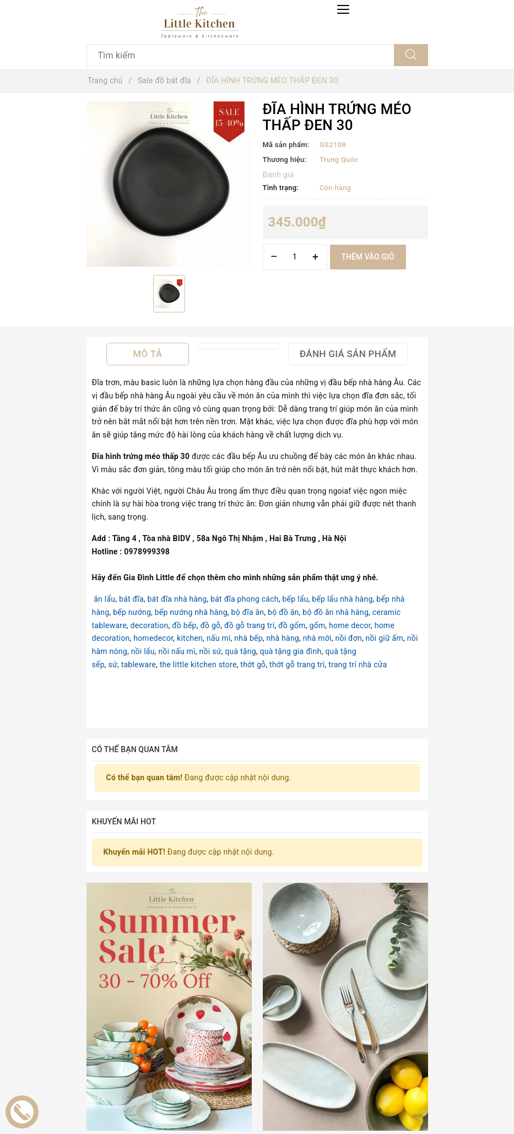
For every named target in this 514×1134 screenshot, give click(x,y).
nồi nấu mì (176, 651)
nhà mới (317, 638)
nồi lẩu (143, 651)
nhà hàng (283, 638)
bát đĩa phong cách (244, 599)
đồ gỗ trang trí (249, 625)
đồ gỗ (210, 625)
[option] (169, 184)
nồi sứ (210, 651)
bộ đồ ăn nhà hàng (335, 612)
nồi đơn (348, 638)
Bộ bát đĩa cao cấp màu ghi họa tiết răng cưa (391, 1096)
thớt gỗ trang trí (296, 664)
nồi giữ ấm (384, 638)
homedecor (153, 638)
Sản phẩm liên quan (257, 939)
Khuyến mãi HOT (124, 821)
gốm (317, 625)
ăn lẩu (104, 599)
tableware (138, 664)
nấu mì (219, 638)
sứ (113, 664)
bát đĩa (131, 599)
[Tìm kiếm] (411, 55)
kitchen (190, 638)
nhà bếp (248, 638)
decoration (150, 625)
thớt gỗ (253, 664)
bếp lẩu (295, 599)
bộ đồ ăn (283, 612)
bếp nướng (132, 612)
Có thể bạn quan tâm (135, 749)
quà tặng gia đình (291, 651)
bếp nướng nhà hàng (191, 612)
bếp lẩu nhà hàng (342, 599)
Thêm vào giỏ (368, 256)
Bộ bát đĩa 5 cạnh (141, 1096)
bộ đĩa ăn (247, 612)
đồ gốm (291, 625)
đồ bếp (184, 625)
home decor (350, 625)
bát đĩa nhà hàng (177, 599)
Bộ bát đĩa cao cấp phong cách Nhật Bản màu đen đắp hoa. (299, 1096)
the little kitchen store (198, 664)
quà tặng (240, 651)
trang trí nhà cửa (357, 664)
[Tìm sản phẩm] (240, 55)
